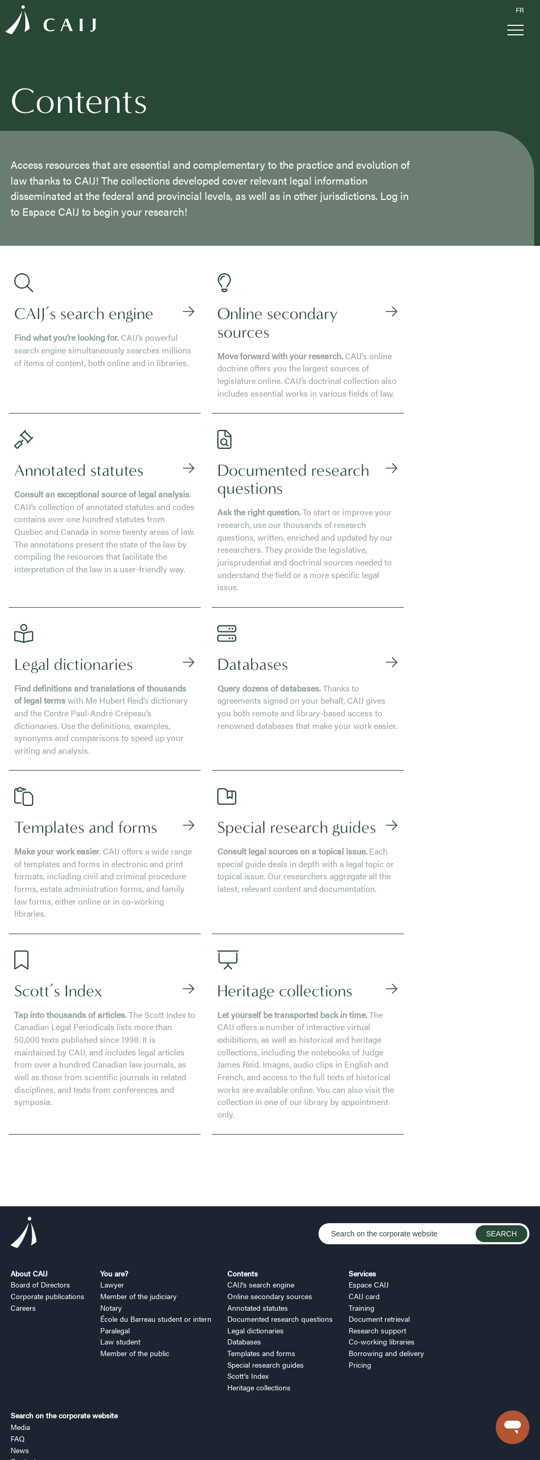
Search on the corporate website (64, 1352)
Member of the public (134, 1289)
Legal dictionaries (255, 1267)
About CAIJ (29, 1209)
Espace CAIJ (369, 1221)
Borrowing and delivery (386, 1289)
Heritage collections (259, 1324)
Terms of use (150, 1440)
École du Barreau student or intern (155, 1255)
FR (520, 10)
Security (191, 1440)
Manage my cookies (41, 1440)
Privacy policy (100, 1440)
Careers (23, 1243)
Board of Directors (40, 1221)
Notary (111, 1243)
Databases (244, 1278)
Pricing (360, 1300)
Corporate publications (47, 1232)
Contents (242, 1209)
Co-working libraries (381, 1278)
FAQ (18, 1375)
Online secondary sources (269, 1232)
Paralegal (115, 1267)
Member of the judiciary (138, 1232)
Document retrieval (379, 1255)
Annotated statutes (257, 1243)
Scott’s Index (247, 1312)
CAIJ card (364, 1232)
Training (361, 1243)
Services (362, 1209)
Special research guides (265, 1300)
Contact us (28, 1397)
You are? (114, 1209)
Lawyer (112, 1221)
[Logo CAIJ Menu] (50, 21)
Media (20, 1363)
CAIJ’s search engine (260, 1221)
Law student (120, 1278)
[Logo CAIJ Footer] (24, 1170)
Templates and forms (261, 1289)
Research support (377, 1267)
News (20, 1386)
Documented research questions (280, 1255)
